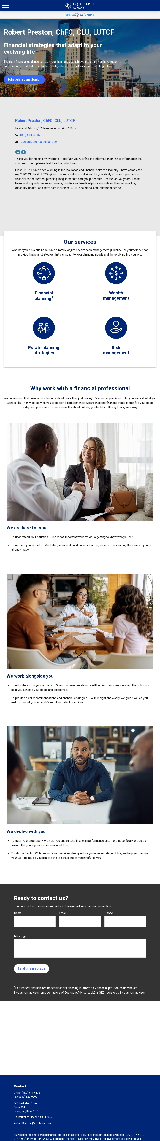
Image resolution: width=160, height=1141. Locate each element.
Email (62, 913)
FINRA (41, 1138)
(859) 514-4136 (29, 135)
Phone (108, 913)
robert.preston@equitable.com (39, 141)
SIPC (49, 1138)
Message (20, 936)
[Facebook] (23, 152)
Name (18, 913)
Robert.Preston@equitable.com (32, 1123)
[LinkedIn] (17, 152)
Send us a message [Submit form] (31, 968)
